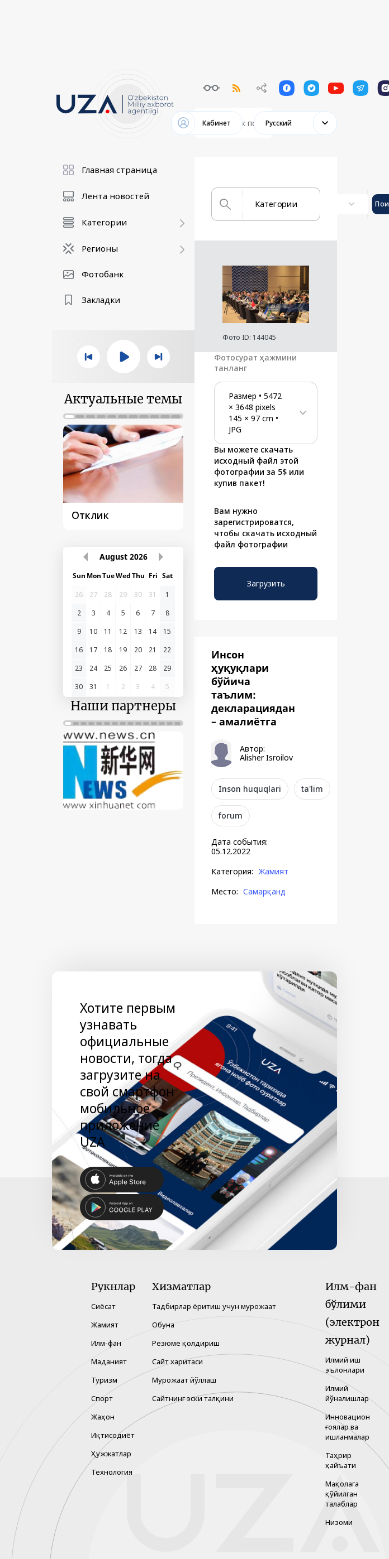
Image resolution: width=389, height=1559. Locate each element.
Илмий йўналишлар (347, 1393)
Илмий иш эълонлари (344, 1365)
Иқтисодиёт (113, 1435)
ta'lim (312, 788)
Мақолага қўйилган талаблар (342, 1494)
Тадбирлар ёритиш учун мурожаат (214, 1306)
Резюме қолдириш (186, 1343)
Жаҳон (103, 1417)
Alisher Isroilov (266, 757)
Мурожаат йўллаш (184, 1380)
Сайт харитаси (177, 1361)
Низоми (339, 1522)
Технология (111, 1472)
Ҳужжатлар (111, 1454)
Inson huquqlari (250, 788)
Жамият (273, 871)
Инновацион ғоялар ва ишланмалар (347, 1427)
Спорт (102, 1398)
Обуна (163, 1325)
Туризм (104, 1380)
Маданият (109, 1361)
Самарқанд (264, 891)
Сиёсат (103, 1306)
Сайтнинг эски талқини (193, 1398)
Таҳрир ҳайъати (340, 1460)
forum (231, 815)
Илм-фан (106, 1343)
